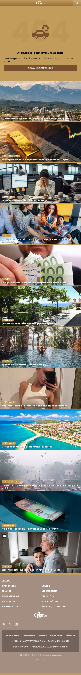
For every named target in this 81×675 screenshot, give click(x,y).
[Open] (4, 3)
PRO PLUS (42, 635)
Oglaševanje (13, 635)
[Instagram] (16, 624)
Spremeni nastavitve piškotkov (28, 641)
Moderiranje (56, 635)
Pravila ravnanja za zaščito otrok (49, 647)
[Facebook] (4, 624)
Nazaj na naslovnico (40, 67)
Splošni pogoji (20, 647)
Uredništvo (29, 635)
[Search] (77, 3)
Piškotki (70, 635)
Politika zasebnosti (58, 641)
